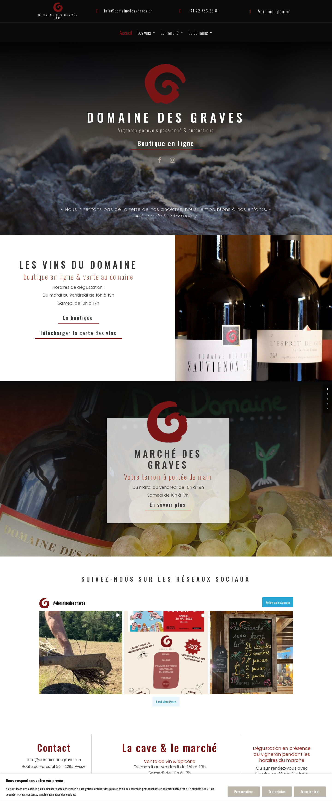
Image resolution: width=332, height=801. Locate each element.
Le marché (169, 33)
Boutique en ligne (166, 143)
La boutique (78, 317)
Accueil (125, 33)
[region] (166, 787)
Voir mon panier (274, 11)
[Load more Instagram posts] (166, 702)
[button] (80, 652)
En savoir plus (177, 504)
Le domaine (198, 33)
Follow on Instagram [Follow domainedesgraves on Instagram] (278, 602)
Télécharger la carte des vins (78, 332)
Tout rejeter (276, 791)
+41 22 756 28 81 (203, 11)
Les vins (144, 33)
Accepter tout (310, 791)
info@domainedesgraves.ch (128, 11)
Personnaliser (243, 791)
